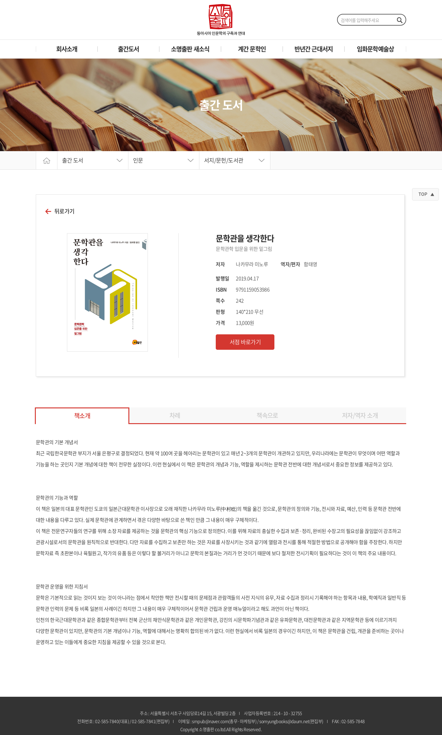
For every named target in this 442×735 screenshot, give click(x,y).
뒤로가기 (64, 211)
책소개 (82, 415)
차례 (174, 415)
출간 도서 (72, 160)
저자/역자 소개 (360, 415)
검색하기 (399, 20)
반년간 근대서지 (313, 48)
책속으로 (267, 415)
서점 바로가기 (245, 342)
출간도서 (128, 48)
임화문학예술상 (375, 48)
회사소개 (66, 48)
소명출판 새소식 (190, 48)
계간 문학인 (252, 48)
